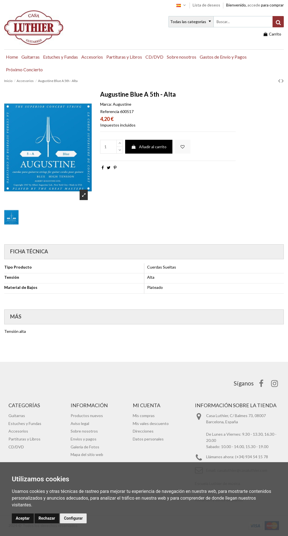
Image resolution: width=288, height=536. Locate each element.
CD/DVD (16, 446)
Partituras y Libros (24, 439)
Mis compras (144, 415)
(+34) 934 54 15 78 (251, 456)
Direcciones (143, 431)
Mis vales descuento (151, 423)
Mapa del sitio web (87, 454)
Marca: (106, 104)
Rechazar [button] (47, 518)
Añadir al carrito (148, 146)
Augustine (122, 104)
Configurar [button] (73, 518)
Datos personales (148, 439)
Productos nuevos (87, 415)
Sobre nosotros (84, 431)
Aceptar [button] (23, 518)
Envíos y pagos (83, 439)
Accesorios (18, 431)
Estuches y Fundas (24, 423)
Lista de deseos (207, 5)
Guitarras (16, 415)
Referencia (109, 111)
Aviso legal (80, 423)
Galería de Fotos (85, 446)
